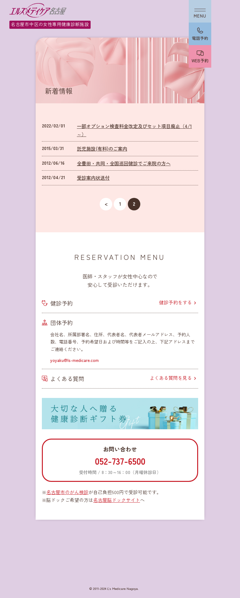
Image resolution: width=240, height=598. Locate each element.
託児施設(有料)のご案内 (102, 148)
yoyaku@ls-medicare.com (74, 360)
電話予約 (200, 38)
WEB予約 (200, 61)
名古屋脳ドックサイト (116, 500)
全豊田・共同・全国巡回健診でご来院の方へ (124, 163)
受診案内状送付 (93, 177)
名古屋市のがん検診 (67, 492)
